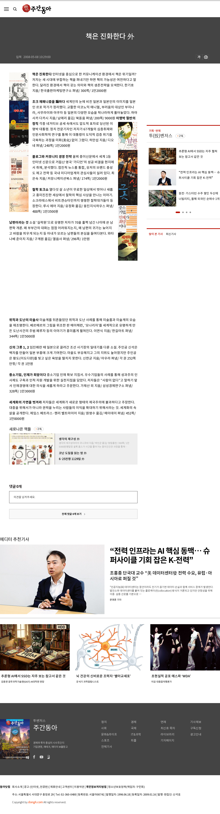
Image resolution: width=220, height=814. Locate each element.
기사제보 (195, 722)
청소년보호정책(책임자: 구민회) (126, 787)
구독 (39, 429)
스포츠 (105, 740)
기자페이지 (167, 740)
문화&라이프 (109, 734)
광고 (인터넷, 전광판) (36, 787)
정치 (104, 722)
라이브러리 (167, 734)
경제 (133, 722)
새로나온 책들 (20, 429)
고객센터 (67, 787)
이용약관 (79, 787)
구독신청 (195, 728)
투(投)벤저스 (160, 136)
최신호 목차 (168, 728)
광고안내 (195, 734)
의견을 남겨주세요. (24, 497)
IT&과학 (136, 734)
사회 (104, 728)
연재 (163, 722)
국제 (133, 728)
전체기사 (106, 746)
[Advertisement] (64, 287)
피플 (133, 740)
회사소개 (17, 787)
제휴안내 (55, 787)
